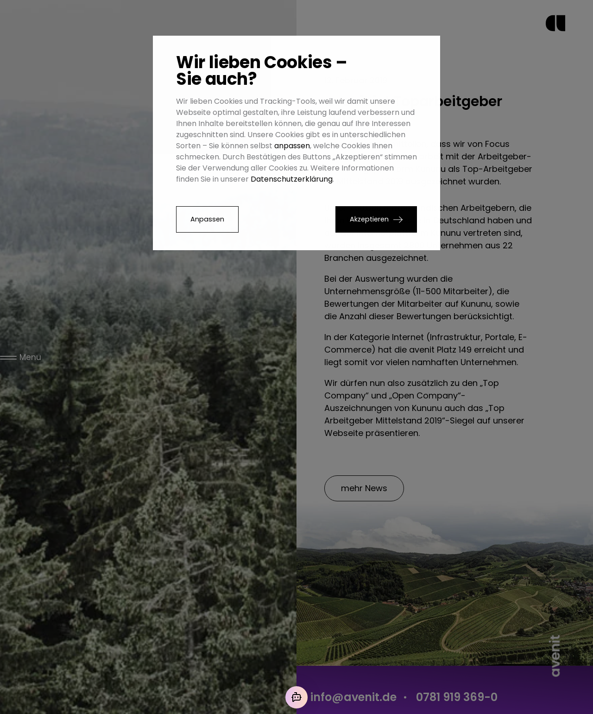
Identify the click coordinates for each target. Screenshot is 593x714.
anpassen (292, 145)
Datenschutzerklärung (292, 179)
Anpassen (207, 219)
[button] (376, 219)
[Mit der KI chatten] (296, 697)
